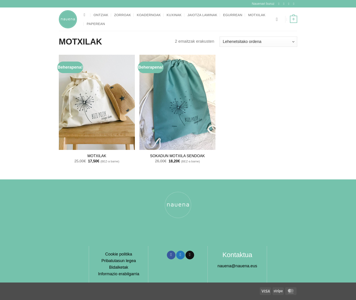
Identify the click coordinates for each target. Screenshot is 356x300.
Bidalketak (118, 267)
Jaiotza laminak (202, 15)
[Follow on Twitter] (289, 3)
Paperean (96, 24)
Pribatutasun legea (118, 260)
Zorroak (122, 15)
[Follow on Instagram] (284, 3)
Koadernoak (149, 15)
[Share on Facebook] (171, 255)
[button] (278, 19)
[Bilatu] (86, 15)
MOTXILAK (96, 156)
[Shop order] (258, 42)
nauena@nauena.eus (237, 265)
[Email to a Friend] (189, 255)
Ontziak (101, 15)
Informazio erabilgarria (118, 273)
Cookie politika (118, 254)
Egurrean (232, 15)
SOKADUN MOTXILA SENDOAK (177, 156)
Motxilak (256, 15)
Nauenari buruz (263, 3)
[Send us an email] (294, 3)
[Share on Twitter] (180, 255)
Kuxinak (174, 15)
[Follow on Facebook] (280, 3)
